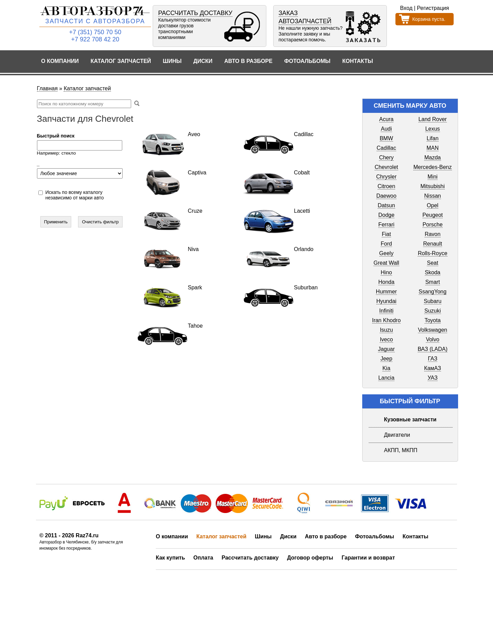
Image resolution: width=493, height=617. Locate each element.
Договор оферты (310, 558)
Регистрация (433, 8)
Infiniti (386, 311)
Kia (386, 368)
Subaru (433, 301)
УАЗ (433, 378)
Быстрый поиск (56, 136)
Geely (386, 253)
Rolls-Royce (432, 253)
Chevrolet (386, 167)
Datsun (386, 205)
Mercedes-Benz (432, 167)
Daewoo (386, 196)
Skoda (432, 272)
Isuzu (386, 330)
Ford (386, 244)
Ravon (432, 234)
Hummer (386, 291)
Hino (386, 272)
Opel (433, 205)
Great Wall (386, 263)
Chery (386, 157)
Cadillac (386, 148)
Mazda (432, 157)
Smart (432, 282)
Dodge (386, 215)
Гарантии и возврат (368, 558)
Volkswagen (432, 330)
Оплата (203, 558)
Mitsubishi (432, 186)
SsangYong (432, 291)
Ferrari (386, 224)
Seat (432, 263)
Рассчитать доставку (250, 558)
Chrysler (386, 177)
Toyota (433, 320)
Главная (47, 88)
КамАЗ (432, 368)
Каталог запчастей (121, 61)
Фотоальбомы (307, 61)
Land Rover (432, 119)
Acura (386, 119)
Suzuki (432, 311)
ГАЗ (433, 359)
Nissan (432, 196)
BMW (386, 138)
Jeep (386, 359)
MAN (433, 148)
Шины (172, 61)
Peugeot (432, 215)
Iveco (386, 339)
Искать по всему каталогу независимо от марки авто (75, 194)
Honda (386, 282)
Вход (406, 8)
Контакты (357, 61)
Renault (432, 244)
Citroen (386, 186)
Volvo (432, 339)
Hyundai (386, 301)
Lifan (433, 138)
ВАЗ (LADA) (432, 349)
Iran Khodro (386, 320)
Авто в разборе (248, 61)
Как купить (170, 558)
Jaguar (386, 349)
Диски (203, 61)
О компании (60, 61)
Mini (433, 177)
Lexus (432, 129)
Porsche (432, 224)
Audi (386, 129)
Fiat (386, 234)
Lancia (386, 378)
